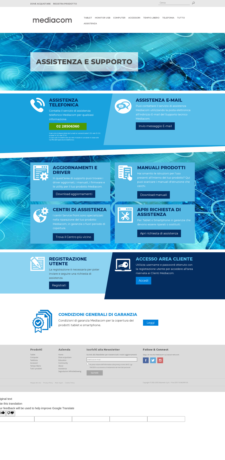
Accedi (143, 280)
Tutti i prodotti (36, 368)
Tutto (181, 17)
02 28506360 (67, 126)
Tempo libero (151, 17)
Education (62, 360)
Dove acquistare (64, 357)
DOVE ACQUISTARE (40, 3)
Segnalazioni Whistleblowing (69, 371)
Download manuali (153, 195)
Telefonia (168, 17)
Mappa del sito (35, 383)
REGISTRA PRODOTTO (65, 3)
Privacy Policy (48, 383)
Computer (119, 17)
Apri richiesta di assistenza (159, 233)
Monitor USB (102, 17)
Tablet (88, 17)
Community (63, 363)
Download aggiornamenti (74, 194)
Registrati (59, 285)
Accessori (134, 17)
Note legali (59, 383)
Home (60, 354)
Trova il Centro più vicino (73, 237)
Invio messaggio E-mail (155, 126)
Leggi (151, 322)
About (60, 366)
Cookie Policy (70, 383)
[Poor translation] (10, 413)
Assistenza (90, 23)
